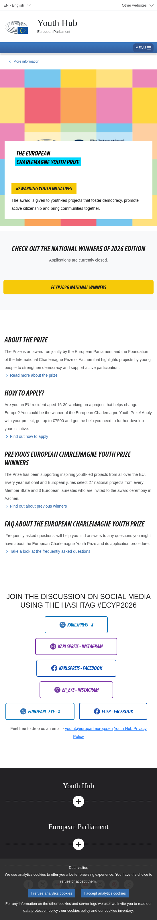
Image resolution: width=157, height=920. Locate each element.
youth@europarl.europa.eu (89, 728)
